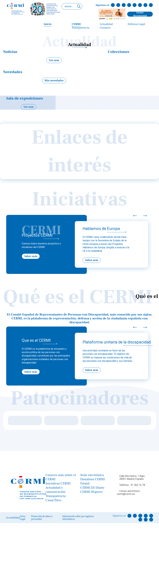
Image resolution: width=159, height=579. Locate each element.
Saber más (30, 256)
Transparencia (80, 28)
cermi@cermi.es (126, 494)
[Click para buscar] (79, 6)
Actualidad (106, 24)
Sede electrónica (92, 475)
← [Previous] (135, 215)
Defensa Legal (136, 24)
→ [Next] (145, 215)
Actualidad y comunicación (55, 490)
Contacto (105, 28)
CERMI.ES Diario (92, 488)
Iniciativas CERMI (57, 483)
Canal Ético (53, 500)
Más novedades (54, 80)
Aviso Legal (22, 517)
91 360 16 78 (138, 485)
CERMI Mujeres (91, 492)
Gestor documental (140, 14)
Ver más (54, 60)
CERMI (76, 24)
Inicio (47, 24)
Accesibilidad (13, 517)
